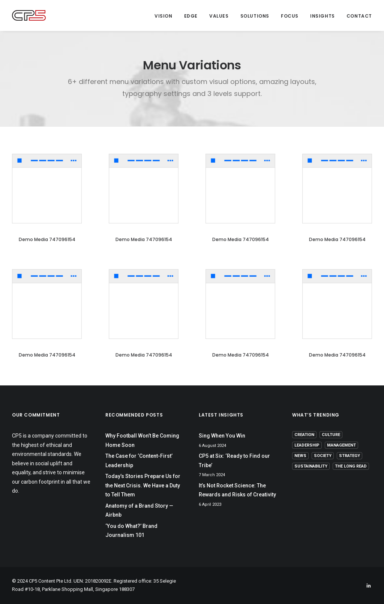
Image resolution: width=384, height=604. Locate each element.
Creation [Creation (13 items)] (304, 434)
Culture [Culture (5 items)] (331, 434)
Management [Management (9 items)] (341, 445)
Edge (191, 16)
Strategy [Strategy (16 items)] (349, 455)
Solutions (254, 16)
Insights (322, 16)
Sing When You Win (222, 436)
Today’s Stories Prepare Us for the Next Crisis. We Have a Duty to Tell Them (142, 485)
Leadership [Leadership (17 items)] (307, 445)
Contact (359, 16)
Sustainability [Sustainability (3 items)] (310, 466)
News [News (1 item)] (300, 455)
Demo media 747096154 (47, 239)
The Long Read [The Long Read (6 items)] (351, 466)
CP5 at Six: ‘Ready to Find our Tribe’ (234, 460)
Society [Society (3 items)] (323, 455)
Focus (289, 16)
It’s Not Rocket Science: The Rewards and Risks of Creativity (237, 490)
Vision (163, 16)
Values (219, 16)
